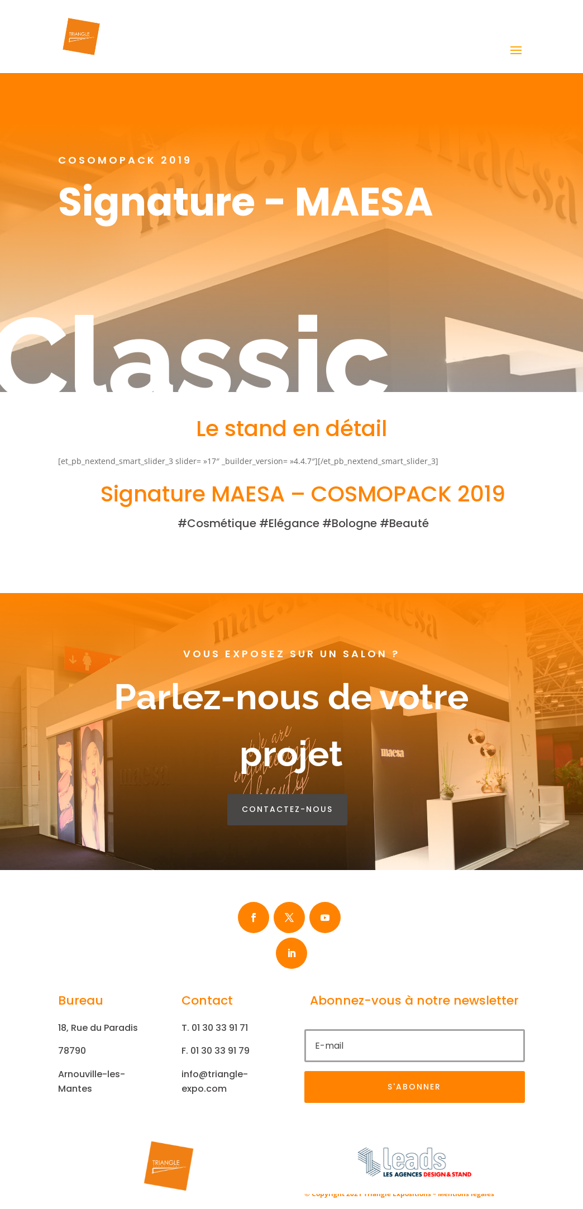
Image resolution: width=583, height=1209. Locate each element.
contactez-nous (287, 809)
